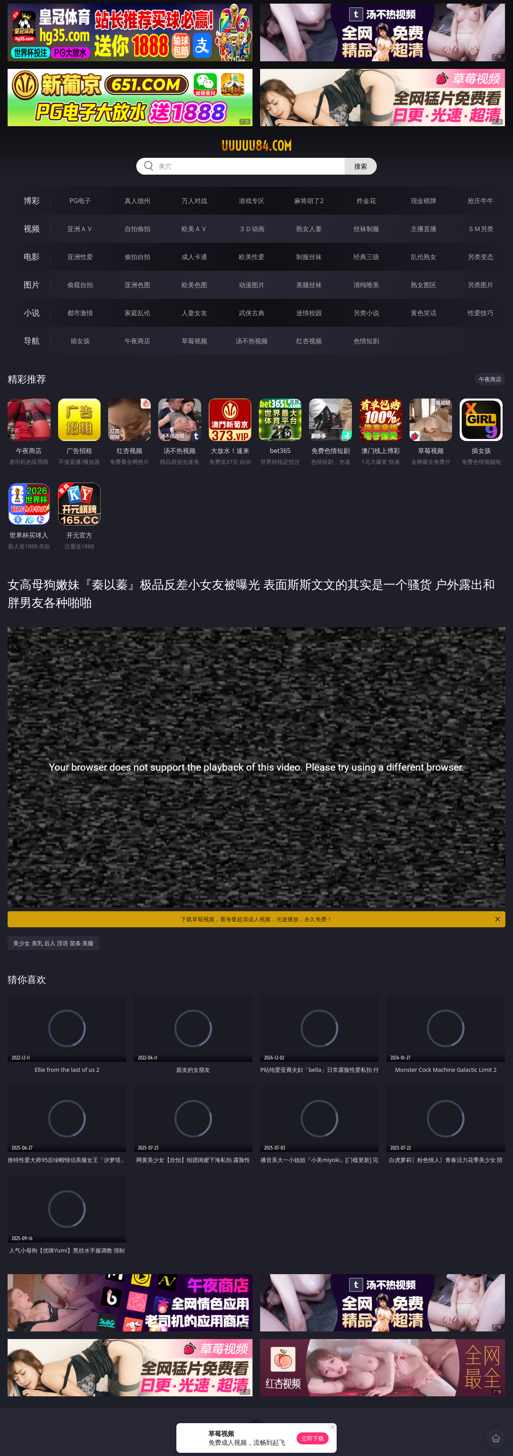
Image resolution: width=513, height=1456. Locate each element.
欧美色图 (194, 284)
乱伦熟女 (423, 256)
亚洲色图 (137, 284)
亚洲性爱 (80, 256)
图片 (32, 284)
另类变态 (480, 256)
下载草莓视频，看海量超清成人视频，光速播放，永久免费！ (341, 919)
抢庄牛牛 (480, 200)
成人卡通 (194, 256)
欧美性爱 (252, 256)
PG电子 (80, 200)
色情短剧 (366, 340)
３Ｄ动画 (252, 228)
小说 (32, 312)
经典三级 (366, 256)
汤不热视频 (252, 340)
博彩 (32, 200)
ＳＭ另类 (480, 228)
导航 (32, 340)
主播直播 (423, 228)
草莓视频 (194, 340)
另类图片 (480, 284)
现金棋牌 (423, 200)
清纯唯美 (366, 284)
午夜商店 (137, 340)
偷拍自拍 (137, 256)
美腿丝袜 (309, 284)
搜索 (360, 166)
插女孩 (80, 340)
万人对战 (194, 200)
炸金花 (366, 200)
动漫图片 (252, 284)
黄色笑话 (423, 312)
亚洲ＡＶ (80, 228)
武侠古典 (252, 312)
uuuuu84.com (256, 146)
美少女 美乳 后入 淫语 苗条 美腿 (53, 943)
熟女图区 (423, 284)
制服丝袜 (309, 256)
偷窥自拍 (80, 284)
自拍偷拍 (137, 228)
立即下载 (312, 1438)
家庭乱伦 (137, 312)
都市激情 (80, 312)
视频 (32, 228)
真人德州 (137, 200)
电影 (32, 256)
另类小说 (366, 312)
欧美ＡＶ (194, 228)
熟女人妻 (309, 228)
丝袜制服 (366, 228)
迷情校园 (309, 312)
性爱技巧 (480, 312)
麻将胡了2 (308, 200)
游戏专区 (252, 200)
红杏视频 (309, 340)
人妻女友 (194, 312)
